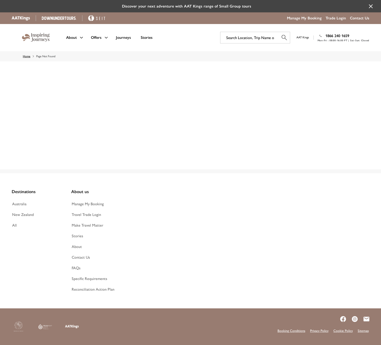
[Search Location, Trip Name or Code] (255, 37)
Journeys (123, 37)
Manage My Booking (304, 18)
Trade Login (336, 18)
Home (26, 56)
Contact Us (359, 18)
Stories (147, 37)
